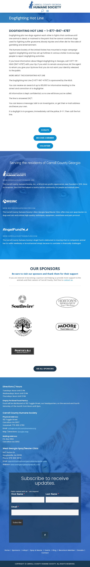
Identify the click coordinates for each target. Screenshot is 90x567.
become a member (45, 138)
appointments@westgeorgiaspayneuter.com (27, 461)
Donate (80, 550)
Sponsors (16, 550)
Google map (23, 431)
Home (7, 550)
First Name (18, 494)
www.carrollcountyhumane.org (18, 180)
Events (47, 550)
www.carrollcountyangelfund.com (20, 236)
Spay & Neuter (36, 550)
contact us (68, 280)
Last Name (52, 494)
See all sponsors (45, 368)
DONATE (45, 130)
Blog (54, 550)
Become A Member (67, 550)
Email (15, 506)
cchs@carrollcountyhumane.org (22, 428)
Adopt (25, 550)
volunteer (45, 146)
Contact (45, 553)
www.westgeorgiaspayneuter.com (19, 208)
